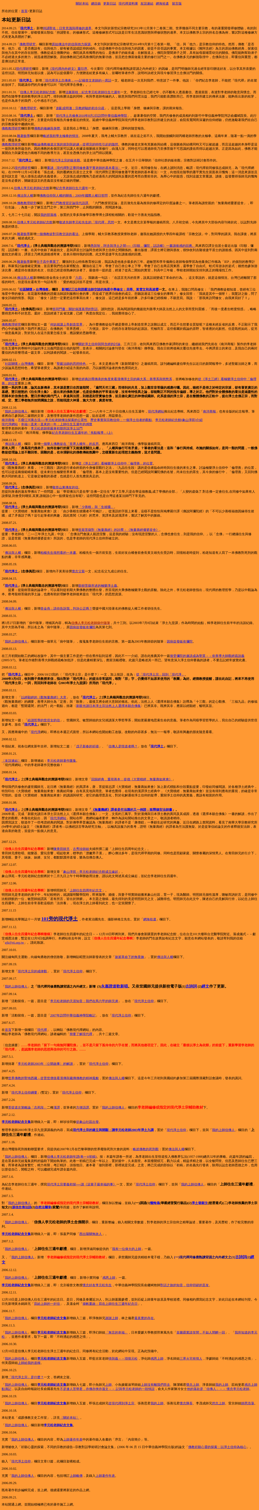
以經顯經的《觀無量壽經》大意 (43, 697)
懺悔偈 (155, 1203)
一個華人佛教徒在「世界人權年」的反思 (69, 444)
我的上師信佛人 (16, 411)
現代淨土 (26, 28)
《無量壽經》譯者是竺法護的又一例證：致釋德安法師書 (131, 809)
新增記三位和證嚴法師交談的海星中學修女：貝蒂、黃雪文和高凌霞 (110, 289)
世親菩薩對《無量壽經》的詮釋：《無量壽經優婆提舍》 (118, 530)
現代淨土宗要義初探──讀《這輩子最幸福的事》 (81, 1184)
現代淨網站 (156, 411)
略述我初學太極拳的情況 (61, 136)
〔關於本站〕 (69, 1417)
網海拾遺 (162, 3)
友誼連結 (146, 3)
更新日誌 (109, 3)
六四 (78, 277)
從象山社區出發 (87, 1122)
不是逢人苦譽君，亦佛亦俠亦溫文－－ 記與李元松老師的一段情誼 (107, 1389)
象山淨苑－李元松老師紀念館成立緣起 (90, 871)
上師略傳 (76, 1475)
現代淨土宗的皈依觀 (65, 160)
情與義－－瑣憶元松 (123, 1358)
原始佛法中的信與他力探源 (71, 44)
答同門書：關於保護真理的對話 (75, 309)
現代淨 (35, 732)
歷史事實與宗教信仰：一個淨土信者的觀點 (121, 420)
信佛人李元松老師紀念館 (38, 92)
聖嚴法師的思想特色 (71, 363)
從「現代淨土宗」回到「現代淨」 (160, 674)
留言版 (177, 3)
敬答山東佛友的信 (65, 487)
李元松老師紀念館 (168, 420)
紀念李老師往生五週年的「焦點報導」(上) (82, 432)
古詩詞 (191, 986)
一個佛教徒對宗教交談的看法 (57, 234)
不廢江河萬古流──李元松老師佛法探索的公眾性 (52, 420)
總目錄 (96, 3)
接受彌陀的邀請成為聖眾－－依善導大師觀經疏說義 (207, 656)
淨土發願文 (200, 1203)
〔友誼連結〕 (11, 760)
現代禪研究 (24, 68)
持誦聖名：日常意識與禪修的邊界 (67, 28)
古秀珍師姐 (81, 849)
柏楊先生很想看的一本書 (58, 552)
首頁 (24, 11)
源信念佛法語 (21, 1207)
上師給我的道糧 (29, 1363)
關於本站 (82, 3)
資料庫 (133, 3)
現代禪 (123, 3)
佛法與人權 (25, 195)
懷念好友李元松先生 (97, 1285)
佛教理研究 (27, 44)
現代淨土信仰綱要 (24, 1092)
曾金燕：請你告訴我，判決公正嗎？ (66, 608)
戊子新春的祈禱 (87, 746)
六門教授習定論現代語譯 (70, 203)
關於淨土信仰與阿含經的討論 (99, 344)
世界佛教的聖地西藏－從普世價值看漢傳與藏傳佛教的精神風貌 (53, 1078)
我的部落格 (48, 214)
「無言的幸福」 (116, 1332)
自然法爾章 (43, 1207)
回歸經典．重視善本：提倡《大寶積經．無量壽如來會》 (131, 779)
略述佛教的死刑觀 (146, 1149)
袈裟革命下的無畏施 (129, 957)
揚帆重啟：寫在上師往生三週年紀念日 (110, 1303)
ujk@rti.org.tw (14, 942)
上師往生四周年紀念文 (86, 890)
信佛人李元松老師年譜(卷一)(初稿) (72, 1156)
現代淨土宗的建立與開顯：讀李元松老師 (102, 1130)
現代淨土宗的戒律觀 (32, 971)
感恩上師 (108, 1277)
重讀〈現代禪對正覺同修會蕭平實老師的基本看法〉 (84, 168)
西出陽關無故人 (90, 1234)
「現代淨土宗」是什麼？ (26, 1377)
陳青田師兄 (61, 849)
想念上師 (218, 1403)
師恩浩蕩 (247, 1403)
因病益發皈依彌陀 (83, 627)
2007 (53, 1015)
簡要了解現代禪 (81, 1034)
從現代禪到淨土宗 (121, 1403)
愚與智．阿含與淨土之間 (141, 245)
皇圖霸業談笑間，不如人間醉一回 (200, 1332)
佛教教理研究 (11, 128)
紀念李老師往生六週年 (72, 188)
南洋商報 (209, 411)
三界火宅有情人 (191, 1358)
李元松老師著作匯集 (61, 760)
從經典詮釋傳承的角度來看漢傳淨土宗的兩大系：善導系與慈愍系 (125, 379)
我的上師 (221, 1384)
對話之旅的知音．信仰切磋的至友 (184, 1285)
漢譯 (56, 1107)
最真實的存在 (144, 1318)
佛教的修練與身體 (47, 128)
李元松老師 (26, 1063)
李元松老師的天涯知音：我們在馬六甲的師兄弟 (84, 1001)
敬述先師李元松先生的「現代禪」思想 (86, 222)
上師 (108, 1384)
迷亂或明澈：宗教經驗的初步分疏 (80, 108)
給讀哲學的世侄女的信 (44, 720)
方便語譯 (82, 1107)
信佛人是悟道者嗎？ (123, 746)
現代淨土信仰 (73, 971)
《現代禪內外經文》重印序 (67, 68)
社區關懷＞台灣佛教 (34, 289)
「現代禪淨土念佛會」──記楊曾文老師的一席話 (76, 80)
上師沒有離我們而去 (155, 1384)
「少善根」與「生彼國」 (96, 507)
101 (45, 918)
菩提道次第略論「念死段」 (27, 1107)
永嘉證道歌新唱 (114, 986)
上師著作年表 (73, 1439)
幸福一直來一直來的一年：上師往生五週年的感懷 (56, 424)
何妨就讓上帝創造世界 (66, 324)
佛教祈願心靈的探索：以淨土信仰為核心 (217, 1447)
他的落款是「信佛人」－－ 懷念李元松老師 (218, 1389)
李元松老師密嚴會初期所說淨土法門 (57, 428)
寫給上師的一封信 (47, 1303)
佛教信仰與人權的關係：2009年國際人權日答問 (74, 195)
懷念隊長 (186, 1403)
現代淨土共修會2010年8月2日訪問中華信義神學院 (91, 115)
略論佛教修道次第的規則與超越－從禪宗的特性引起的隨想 (76, 144)
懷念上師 (192, 1384)
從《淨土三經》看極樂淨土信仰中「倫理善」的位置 (115, 463)
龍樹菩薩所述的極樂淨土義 (97, 585)
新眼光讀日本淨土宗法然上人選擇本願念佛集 (108, 706)
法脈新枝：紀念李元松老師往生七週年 (92, 92)
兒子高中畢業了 (47, 261)
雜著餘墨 (23, 136)
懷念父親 (78, 571)
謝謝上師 (111, 1318)
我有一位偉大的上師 (126, 1249)
